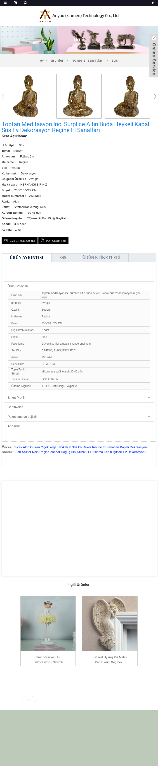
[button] (153, 96)
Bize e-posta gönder (22, 240)
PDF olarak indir (56, 240)
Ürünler (57, 60)
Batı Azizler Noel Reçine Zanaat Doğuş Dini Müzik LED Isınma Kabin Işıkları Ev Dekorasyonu (80, 452)
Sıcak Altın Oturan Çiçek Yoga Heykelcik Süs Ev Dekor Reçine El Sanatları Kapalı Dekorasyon (80, 447)
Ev (42, 60)
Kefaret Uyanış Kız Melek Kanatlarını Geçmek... (110, 659)
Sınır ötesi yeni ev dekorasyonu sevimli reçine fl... (48, 659)
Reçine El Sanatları (87, 60)
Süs (115, 60)
